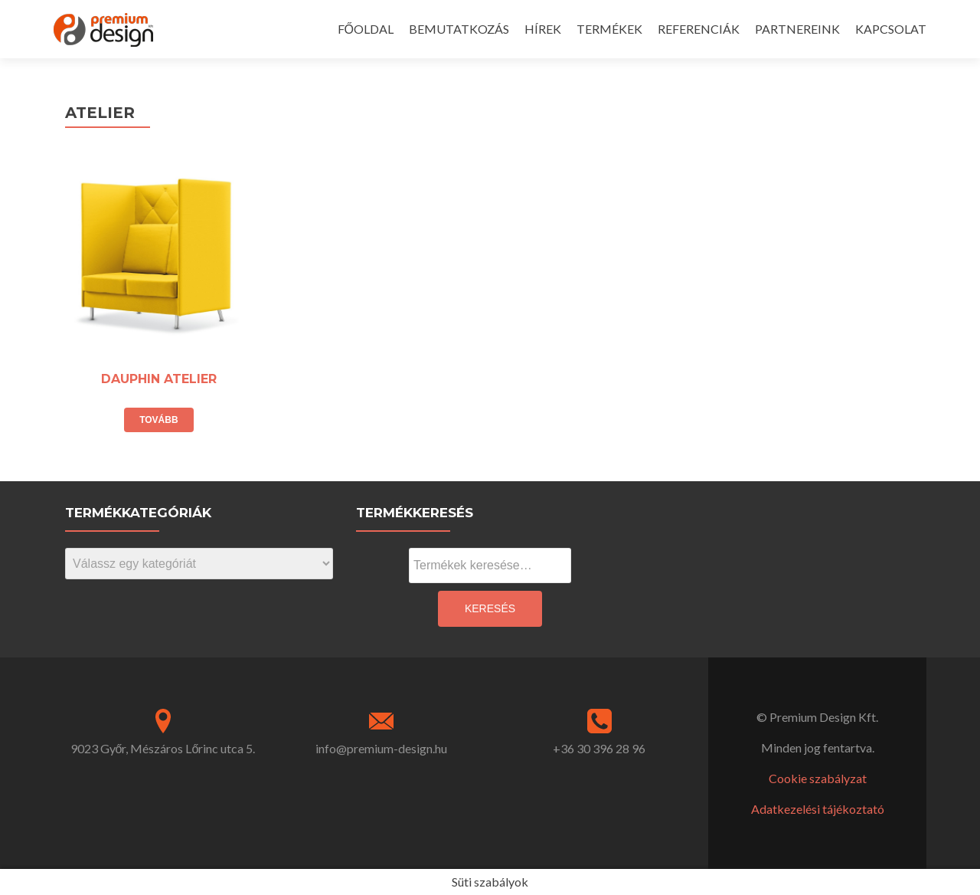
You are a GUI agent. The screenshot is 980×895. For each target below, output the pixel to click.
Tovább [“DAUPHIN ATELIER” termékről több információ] (158, 420)
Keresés (490, 608)
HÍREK (542, 28)
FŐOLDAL (366, 28)
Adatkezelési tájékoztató (817, 809)
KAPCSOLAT (890, 28)
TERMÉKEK (609, 28)
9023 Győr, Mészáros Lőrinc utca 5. (163, 748)
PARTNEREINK (797, 28)
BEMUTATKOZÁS (459, 28)
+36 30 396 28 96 (599, 748)
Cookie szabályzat (818, 778)
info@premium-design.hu (381, 748)
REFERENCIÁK (699, 28)
